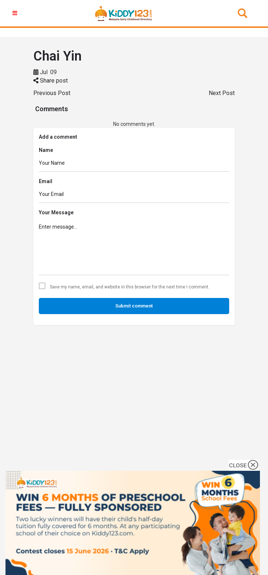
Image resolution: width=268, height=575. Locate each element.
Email (45, 181)
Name (46, 150)
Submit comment (134, 306)
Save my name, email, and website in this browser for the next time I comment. (129, 287)
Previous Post (51, 93)
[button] (16, 13)
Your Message (56, 212)
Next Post (222, 93)
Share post (50, 80)
